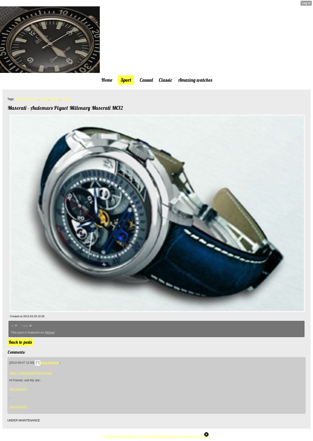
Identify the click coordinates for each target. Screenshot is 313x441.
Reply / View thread (22, 373)
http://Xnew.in (18, 389)
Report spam (43, 373)
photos (55, 99)
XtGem (50, 332)
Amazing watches (26, 99)
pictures (66, 99)
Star (26, 326)
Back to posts (20, 342)
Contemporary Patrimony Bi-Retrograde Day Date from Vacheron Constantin (157, 436)
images (44, 99)
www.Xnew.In (47, 362)
